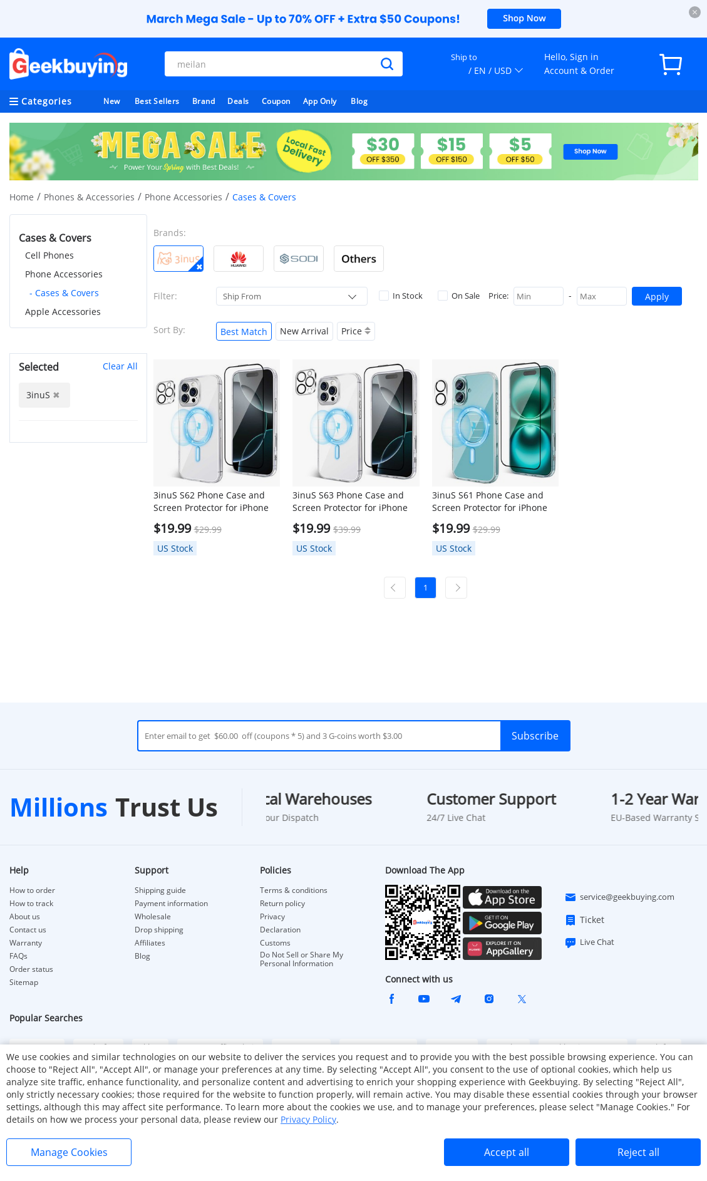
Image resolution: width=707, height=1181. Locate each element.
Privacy (272, 916)
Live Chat (589, 942)
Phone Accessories (183, 197)
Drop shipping (159, 930)
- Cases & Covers (64, 293)
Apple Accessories (63, 311)
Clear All (120, 366)
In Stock (401, 295)
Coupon (276, 101)
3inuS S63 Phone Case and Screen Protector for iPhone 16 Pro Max (350, 501)
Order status (31, 969)
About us (24, 916)
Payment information (171, 903)
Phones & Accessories (89, 197)
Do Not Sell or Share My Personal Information (301, 959)
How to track (31, 903)
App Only (320, 101)
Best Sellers (157, 101)
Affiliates (150, 943)
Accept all (506, 1152)
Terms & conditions (294, 890)
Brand (203, 101)
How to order (32, 890)
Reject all (638, 1152)
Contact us (27, 930)
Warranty (25, 943)
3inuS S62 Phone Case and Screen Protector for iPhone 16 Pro (211, 501)
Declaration (280, 930)
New (111, 101)
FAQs (18, 956)
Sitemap (23, 982)
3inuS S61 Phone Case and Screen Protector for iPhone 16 (489, 501)
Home (21, 197)
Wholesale (153, 916)
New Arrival (304, 331)
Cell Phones (49, 255)
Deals (238, 101)
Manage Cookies (69, 1152)
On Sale (459, 295)
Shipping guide (160, 890)
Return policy (282, 903)
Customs (275, 943)
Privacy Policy (308, 1119)
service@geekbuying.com (619, 897)
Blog (359, 101)
